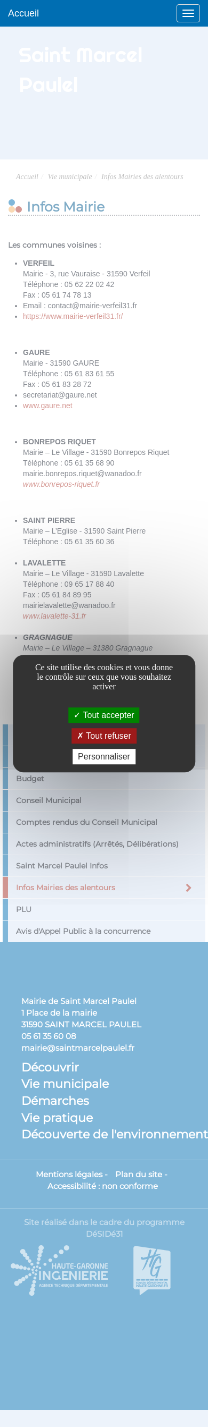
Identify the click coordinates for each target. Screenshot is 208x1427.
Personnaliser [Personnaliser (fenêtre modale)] (104, 756)
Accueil (23, 13)
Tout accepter (104, 715)
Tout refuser (104, 735)
